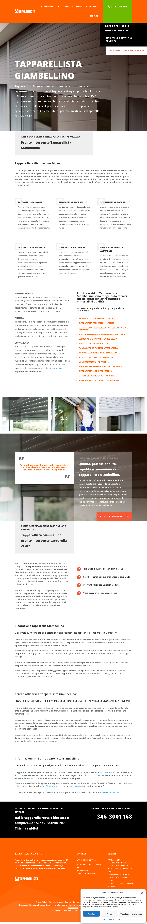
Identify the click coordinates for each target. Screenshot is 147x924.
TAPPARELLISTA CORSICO (51, 6)
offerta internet (52, 787)
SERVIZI (68, 6)
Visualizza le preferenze (131, 914)
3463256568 (119, 6)
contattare (57, 369)
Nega (109, 914)
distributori (109, 774)
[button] (142, 892)
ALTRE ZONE (91, 6)
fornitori (21, 777)
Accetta (91, 914)
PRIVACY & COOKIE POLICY (112, 919)
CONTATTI (94, 16)
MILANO (79, 6)
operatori (78, 787)
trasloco (96, 777)
